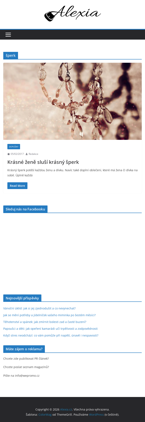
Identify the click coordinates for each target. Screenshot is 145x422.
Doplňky (13, 146)
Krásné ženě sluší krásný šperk (43, 162)
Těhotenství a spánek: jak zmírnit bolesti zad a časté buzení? (44, 322)
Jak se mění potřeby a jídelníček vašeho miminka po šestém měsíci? (49, 315)
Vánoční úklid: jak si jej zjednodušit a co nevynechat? (39, 308)
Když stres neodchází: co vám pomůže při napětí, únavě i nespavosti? (50, 335)
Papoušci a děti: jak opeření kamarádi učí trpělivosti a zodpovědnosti (50, 329)
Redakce (33, 154)
